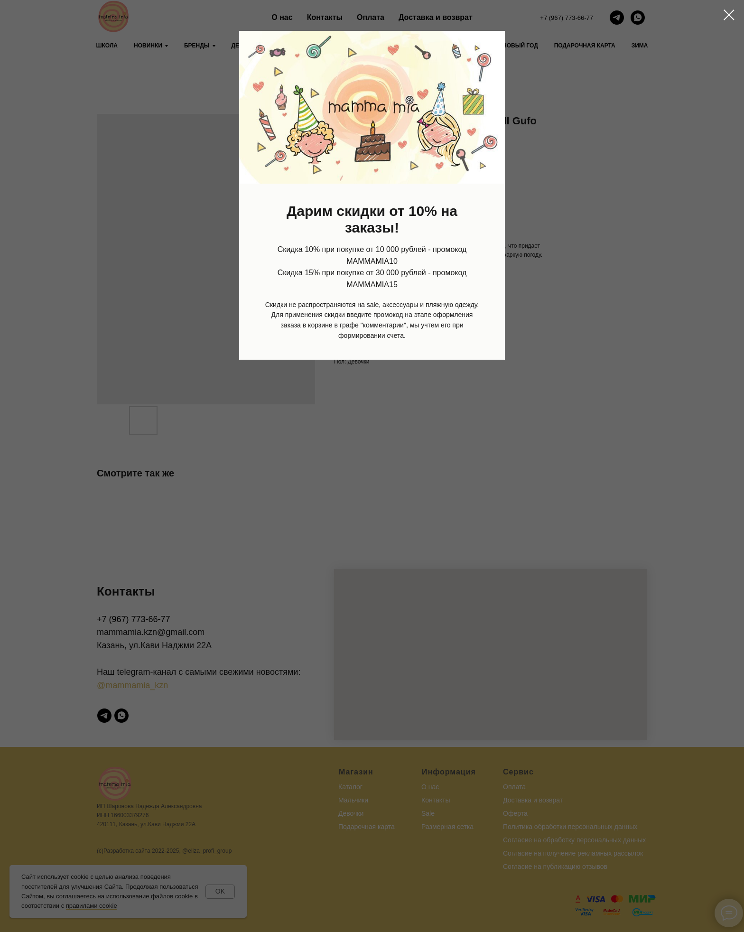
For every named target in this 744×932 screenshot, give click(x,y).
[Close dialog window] (729, 15)
